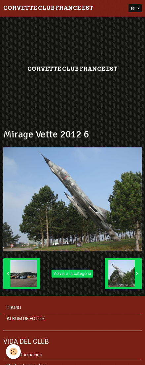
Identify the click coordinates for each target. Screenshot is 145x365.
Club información (24, 354)
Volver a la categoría (72, 273)
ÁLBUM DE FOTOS (26, 318)
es (132, 8)
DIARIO (14, 307)
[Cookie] (13, 351)
